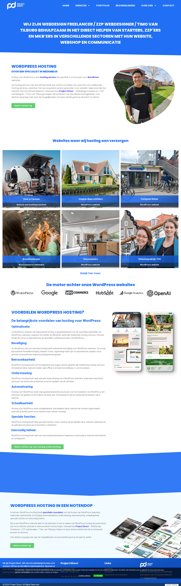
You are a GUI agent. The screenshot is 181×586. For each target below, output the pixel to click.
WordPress (93, 77)
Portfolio (102, 5)
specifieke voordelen (53, 512)
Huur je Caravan (31, 199)
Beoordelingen (125, 5)
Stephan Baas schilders (90, 199)
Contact (168, 5)
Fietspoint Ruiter (149, 199)
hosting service (48, 77)
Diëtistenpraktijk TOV (149, 259)
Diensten (83, 5)
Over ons (148, 5)
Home (65, 5)
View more (63, 572)
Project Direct (66, 91)
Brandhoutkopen (31, 259)
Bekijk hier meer (90, 273)
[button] (12, 294)
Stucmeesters (90, 259)
